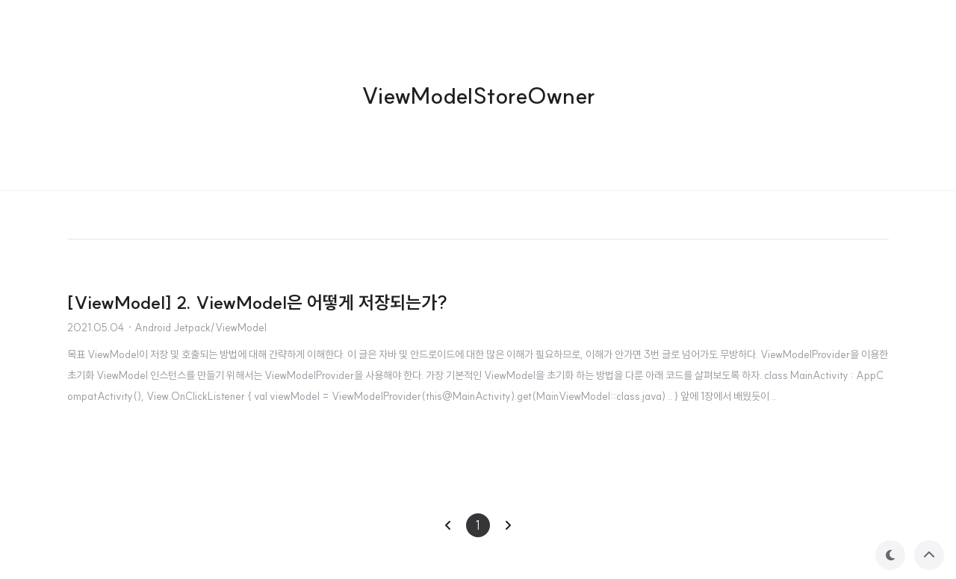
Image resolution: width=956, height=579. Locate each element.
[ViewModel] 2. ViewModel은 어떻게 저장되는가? (257, 302)
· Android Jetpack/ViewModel (197, 327)
